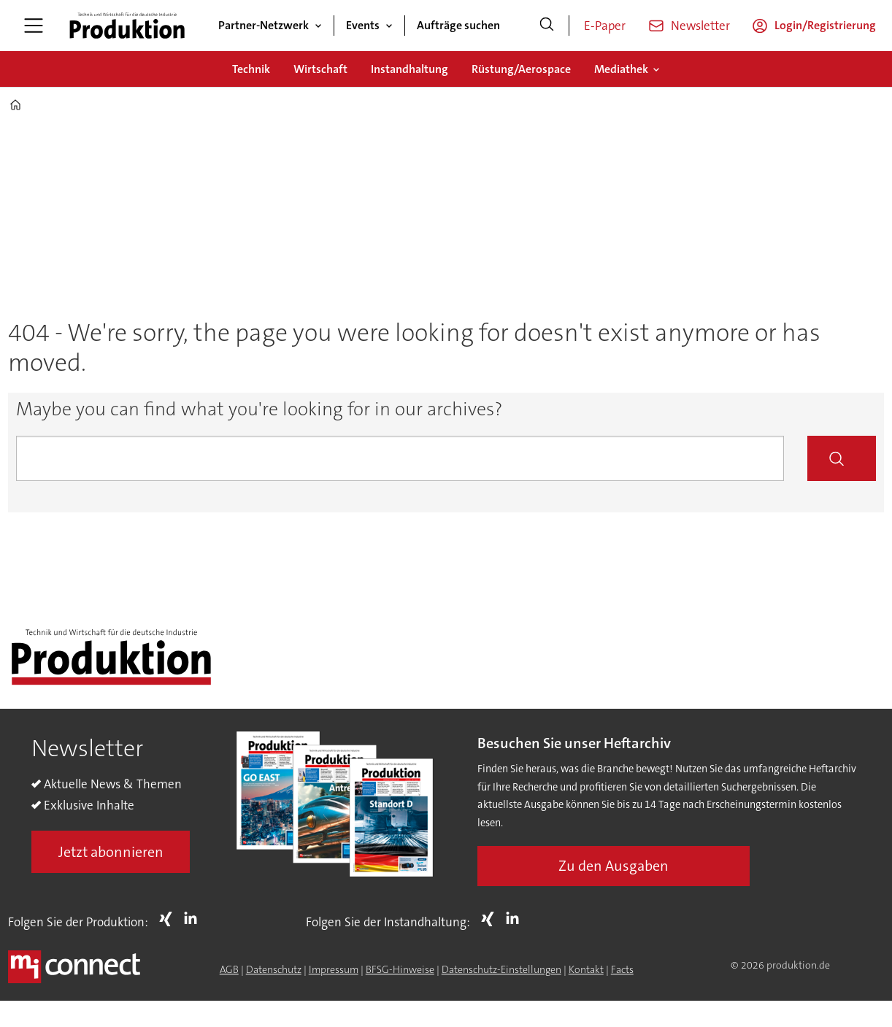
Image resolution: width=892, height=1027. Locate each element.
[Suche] (546, 25)
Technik (251, 69)
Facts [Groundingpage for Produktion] (622, 969)
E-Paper (605, 26)
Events (363, 25)
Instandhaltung (409, 69)
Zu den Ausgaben (613, 865)
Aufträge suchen (458, 25)
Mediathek (621, 69)
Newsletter (700, 26)
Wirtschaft (320, 69)
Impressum (333, 969)
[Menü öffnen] (33, 26)
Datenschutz (273, 969)
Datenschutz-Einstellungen (501, 969)
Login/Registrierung (825, 25)
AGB (229, 969)
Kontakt (586, 969)
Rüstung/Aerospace (521, 69)
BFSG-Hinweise (400, 969)
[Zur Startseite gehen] (127, 25)
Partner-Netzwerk (263, 25)
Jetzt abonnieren (111, 851)
